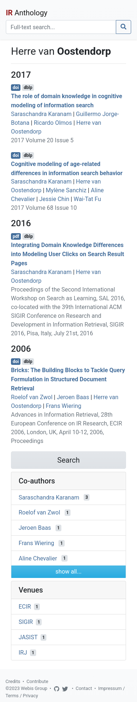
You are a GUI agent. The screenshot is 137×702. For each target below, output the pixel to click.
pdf (16, 236)
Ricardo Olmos (53, 122)
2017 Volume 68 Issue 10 (44, 207)
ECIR (25, 606)
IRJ (23, 652)
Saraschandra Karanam (41, 114)
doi (16, 87)
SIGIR (26, 621)
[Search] (61, 27)
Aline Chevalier (38, 558)
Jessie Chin (54, 199)
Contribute (37, 681)
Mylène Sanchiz (66, 190)
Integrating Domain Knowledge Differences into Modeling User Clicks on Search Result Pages (67, 254)
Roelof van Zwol (32, 397)
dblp (28, 87)
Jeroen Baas (73, 397)
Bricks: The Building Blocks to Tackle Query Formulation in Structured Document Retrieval (68, 379)
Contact (84, 688)
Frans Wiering (63, 405)
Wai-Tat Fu (87, 199)
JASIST (28, 637)
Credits (12, 681)
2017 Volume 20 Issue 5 (42, 140)
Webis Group (34, 688)
